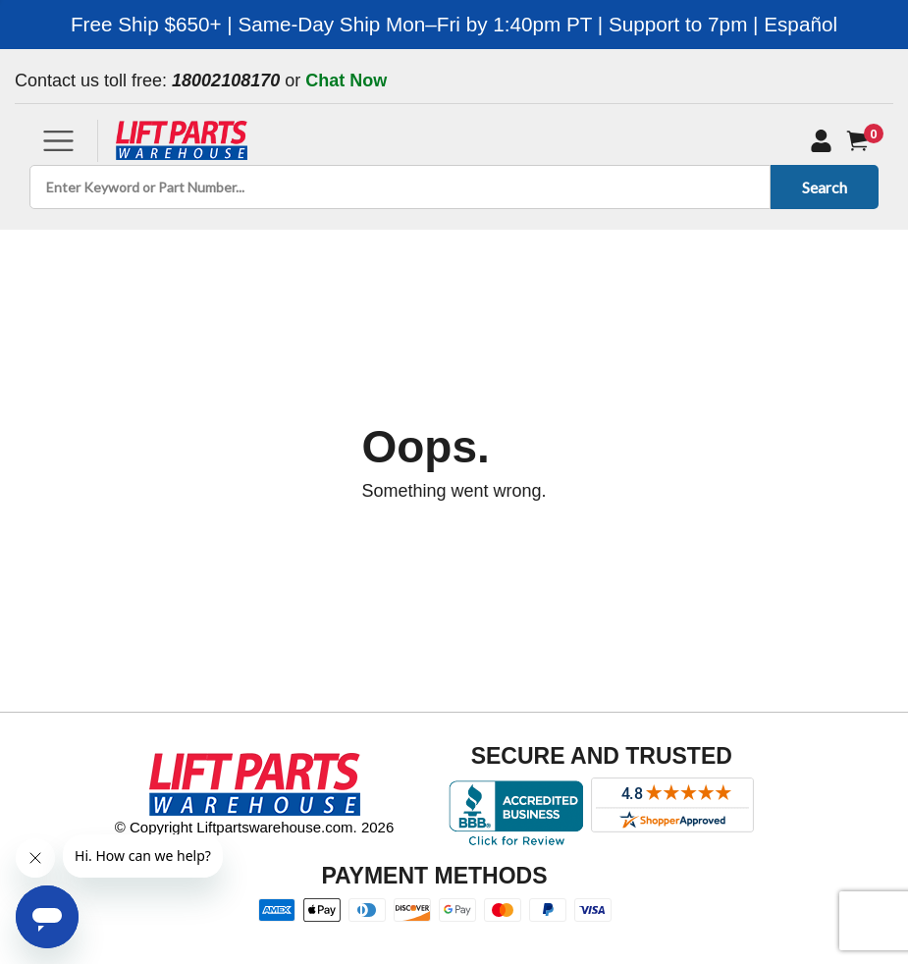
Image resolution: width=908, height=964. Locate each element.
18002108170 (226, 80)
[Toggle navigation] (58, 141)
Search (821, 187)
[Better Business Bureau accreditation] (516, 812)
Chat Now (346, 80)
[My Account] (821, 140)
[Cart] (861, 141)
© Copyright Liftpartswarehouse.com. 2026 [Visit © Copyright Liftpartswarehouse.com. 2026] (255, 827)
